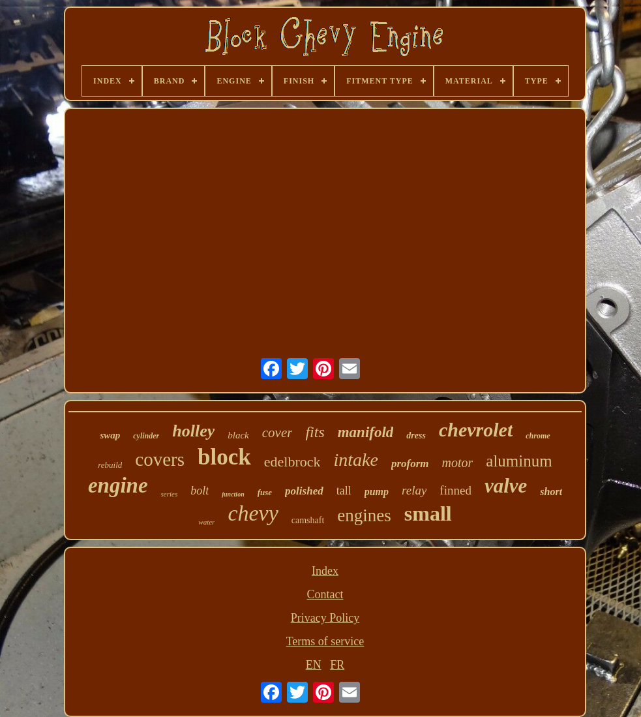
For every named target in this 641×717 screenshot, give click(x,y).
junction (233, 494)
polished (304, 491)
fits (314, 431)
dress (416, 435)
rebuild (110, 465)
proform (410, 463)
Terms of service (325, 641)
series (169, 494)
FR (337, 664)
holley (193, 430)
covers (160, 459)
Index (325, 570)
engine (118, 485)
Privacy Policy (325, 617)
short (551, 491)
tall (343, 490)
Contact (324, 594)
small (428, 513)
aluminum (519, 461)
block (224, 457)
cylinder (146, 435)
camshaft (308, 520)
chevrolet (476, 429)
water (206, 522)
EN (313, 664)
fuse (265, 492)
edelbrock (292, 461)
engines (364, 515)
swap (110, 435)
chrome (538, 435)
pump (377, 491)
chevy (253, 513)
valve (505, 485)
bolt (199, 490)
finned (455, 490)
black (238, 435)
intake (355, 460)
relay (414, 490)
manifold (366, 432)
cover (277, 432)
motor (457, 462)
